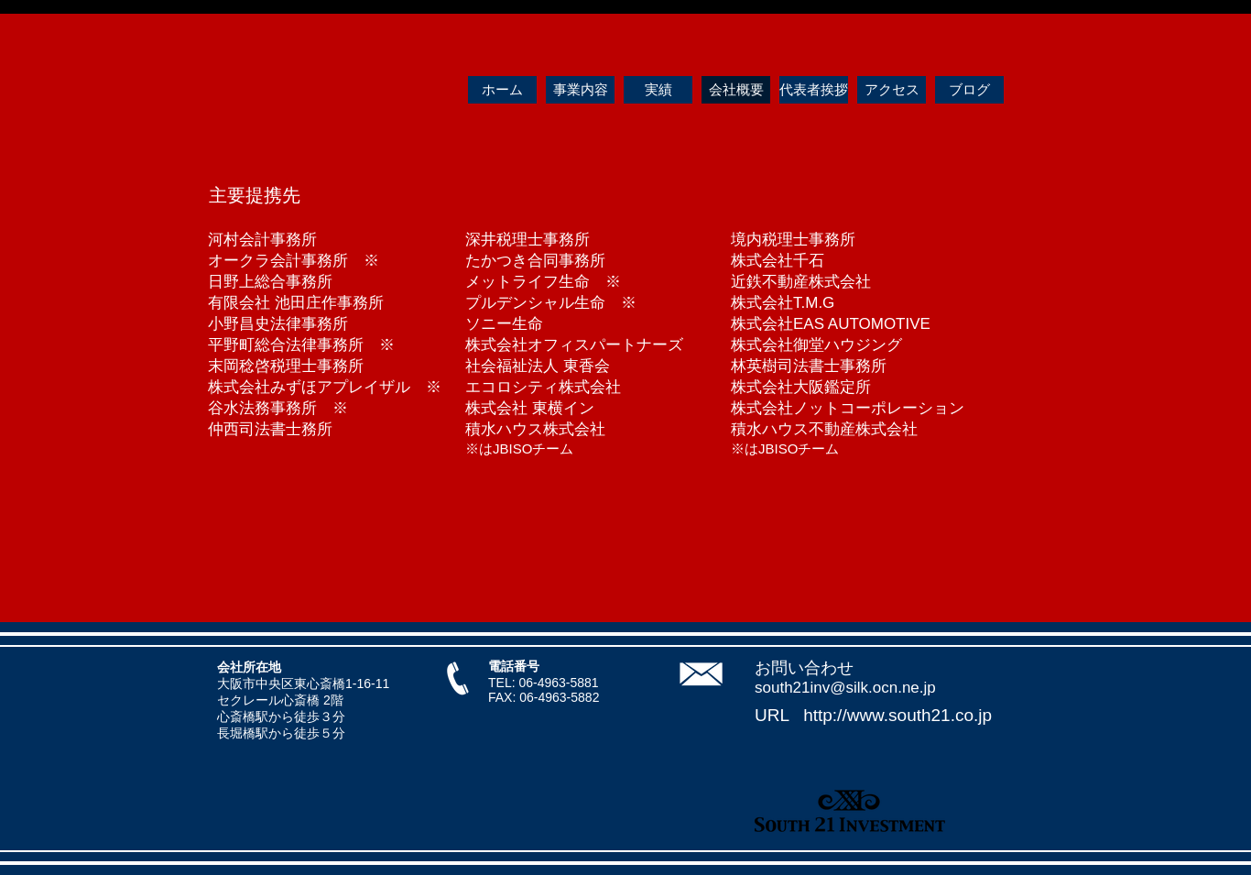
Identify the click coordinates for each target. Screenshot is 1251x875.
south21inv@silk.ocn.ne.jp (845, 687)
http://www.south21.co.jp (897, 715)
